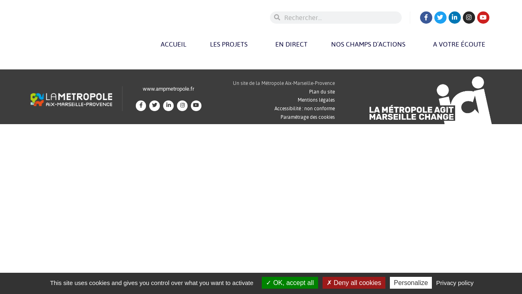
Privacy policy (455, 282)
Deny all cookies (354, 282)
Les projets (231, 44)
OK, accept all (290, 282)
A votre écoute (461, 44)
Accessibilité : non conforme (304, 108)
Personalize (411, 282)
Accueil (173, 44)
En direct (291, 44)
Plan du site (322, 92)
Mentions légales (316, 100)
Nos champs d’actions (370, 44)
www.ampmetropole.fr (168, 89)
